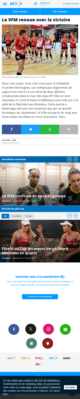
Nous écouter (72, 3)
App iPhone (31, 343)
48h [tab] (5, 216)
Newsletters (65, 329)
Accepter (70, 387)
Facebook (13, 329)
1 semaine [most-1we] (16, 216)
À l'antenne (60, 11)
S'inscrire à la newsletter (40, 296)
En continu (20, 11)
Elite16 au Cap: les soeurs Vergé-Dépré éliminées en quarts (35, 250)
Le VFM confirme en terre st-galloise (33, 195)
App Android (47, 343)
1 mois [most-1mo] (29, 216)
